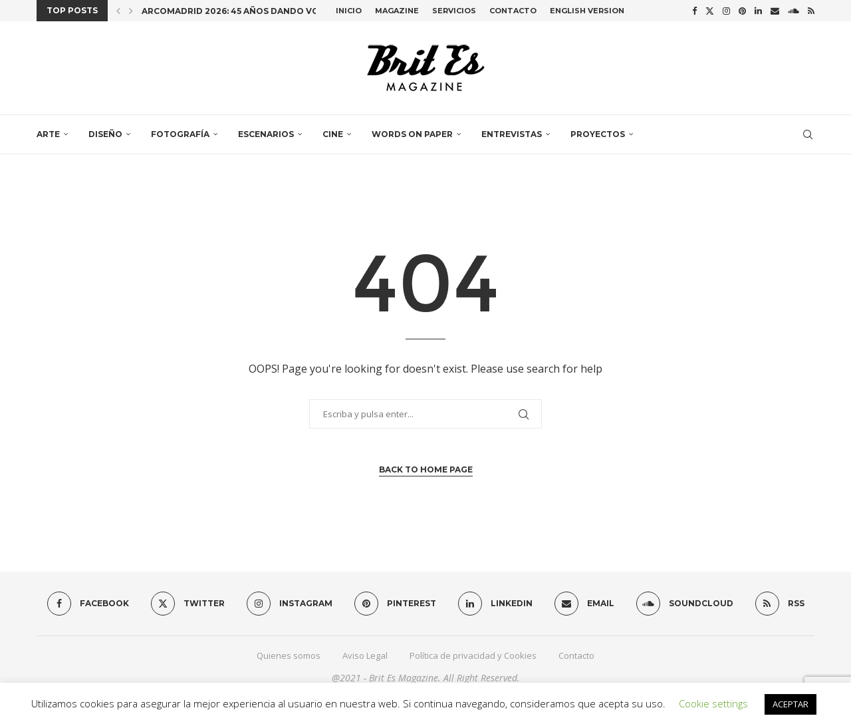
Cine (332, 134)
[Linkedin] (758, 10)
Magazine (397, 10)
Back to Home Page (426, 469)
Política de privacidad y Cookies (473, 655)
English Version (587, 10)
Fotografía (180, 134)
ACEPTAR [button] (790, 704)
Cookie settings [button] (713, 703)
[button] (118, 10)
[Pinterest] (742, 10)
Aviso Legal (365, 655)
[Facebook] (694, 10)
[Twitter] (709, 10)
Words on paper (412, 134)
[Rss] (811, 10)
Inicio (349, 10)
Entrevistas (511, 134)
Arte (48, 134)
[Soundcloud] (793, 10)
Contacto (513, 10)
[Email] (775, 10)
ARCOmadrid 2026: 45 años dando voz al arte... (256, 11)
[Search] (807, 134)
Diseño (105, 134)
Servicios (454, 10)
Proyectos (597, 134)
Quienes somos (288, 655)
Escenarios (266, 134)
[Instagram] (726, 10)
